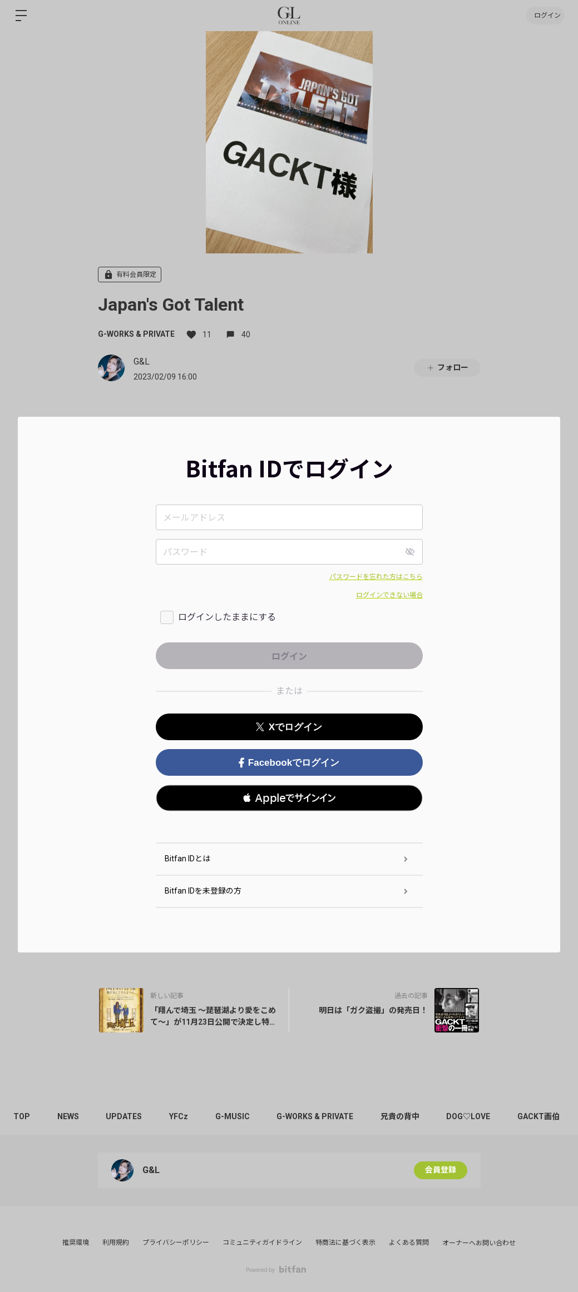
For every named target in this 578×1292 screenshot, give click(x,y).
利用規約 (115, 1242)
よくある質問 (409, 1242)
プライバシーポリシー (175, 1242)
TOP (22, 1116)
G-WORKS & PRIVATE (136, 334)
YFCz (181, 1116)
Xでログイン (289, 727)
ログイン (544, 15)
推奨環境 (75, 1242)
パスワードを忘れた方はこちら (376, 577)
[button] (289, 798)
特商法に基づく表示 (345, 1242)
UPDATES (126, 1116)
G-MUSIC (236, 1116)
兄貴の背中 (405, 1116)
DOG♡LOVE (474, 1116)
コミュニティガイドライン (262, 1242)
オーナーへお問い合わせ (479, 1243)
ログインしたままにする (227, 617)
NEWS (69, 1116)
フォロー (447, 367)
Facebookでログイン (289, 762)
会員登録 (440, 1170)
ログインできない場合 (389, 595)
